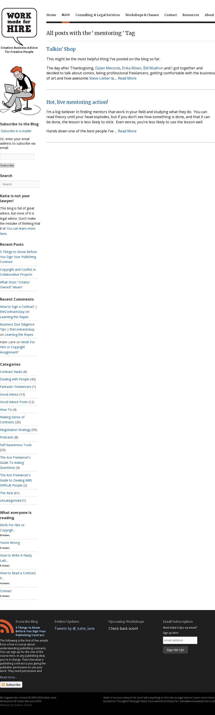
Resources (190, 15)
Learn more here (203, 697)
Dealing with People (14, 379)
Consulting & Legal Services (97, 15)
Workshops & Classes (142, 15)
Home (51, 15)
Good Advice (9, 394)
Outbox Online (23, 705)
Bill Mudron (153, 68)
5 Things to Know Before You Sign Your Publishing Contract (18, 257)
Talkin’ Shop (61, 49)
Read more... (8, 677)
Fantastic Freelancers (15, 386)
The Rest (6, 493)
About (209, 15)
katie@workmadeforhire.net (197, 701)
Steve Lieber (99, 78)
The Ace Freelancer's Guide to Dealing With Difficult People (16, 480)
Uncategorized (10, 500)
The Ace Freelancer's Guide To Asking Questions (15, 462)
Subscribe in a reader (16, 131)
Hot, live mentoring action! (77, 102)
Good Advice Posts (14, 402)
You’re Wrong (10, 542)
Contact (170, 15)
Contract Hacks (11, 372)
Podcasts (7, 437)
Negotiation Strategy (15, 430)
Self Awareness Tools (16, 445)
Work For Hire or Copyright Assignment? (17, 347)
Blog (66, 15)
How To (6, 409)
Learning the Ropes (14, 317)
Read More (127, 78)
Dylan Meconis (107, 68)
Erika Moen (131, 68)
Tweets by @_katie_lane (74, 628)
